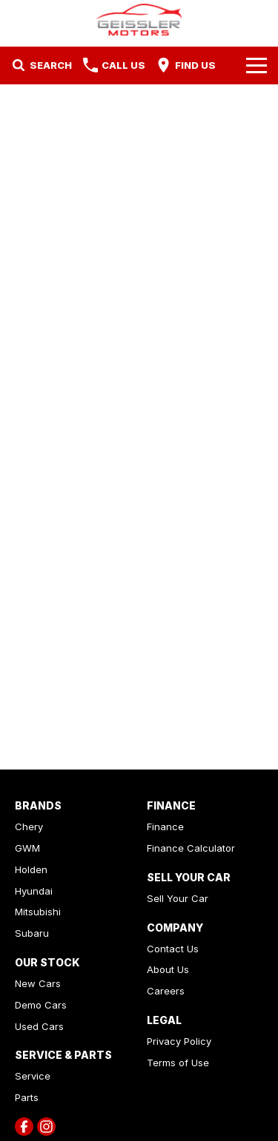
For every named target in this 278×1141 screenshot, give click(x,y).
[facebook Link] (24, 1126)
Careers (166, 991)
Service (32, 1076)
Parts (27, 1097)
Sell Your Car (177, 898)
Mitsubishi (38, 912)
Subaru (32, 933)
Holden (31, 869)
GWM (27, 848)
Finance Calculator (191, 848)
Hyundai (34, 891)
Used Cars (39, 1026)
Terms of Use (178, 1062)
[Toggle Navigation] (256, 65)
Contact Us (173, 949)
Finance (165, 826)
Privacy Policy (179, 1041)
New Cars (38, 983)
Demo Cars (41, 1005)
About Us (168, 969)
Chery (29, 826)
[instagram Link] (46, 1126)
